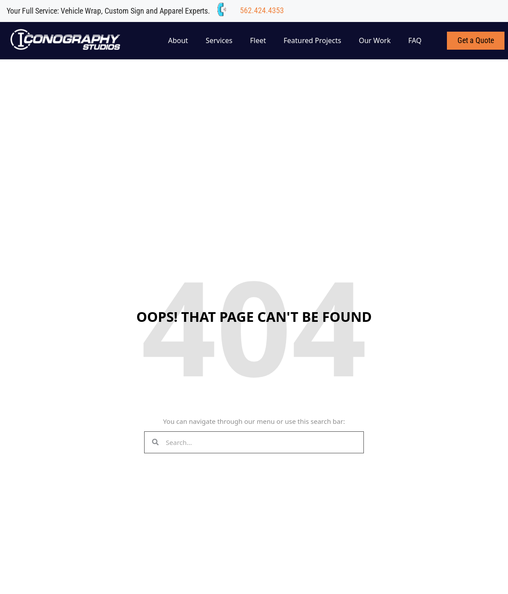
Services (219, 40)
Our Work (375, 40)
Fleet (258, 40)
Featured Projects (312, 40)
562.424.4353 (262, 10)
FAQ (414, 40)
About (178, 40)
